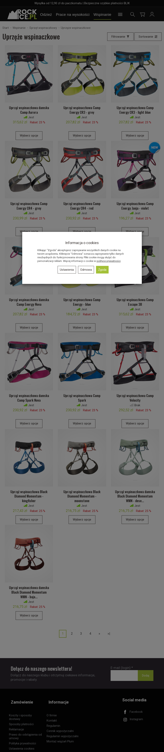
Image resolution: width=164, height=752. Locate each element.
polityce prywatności (109, 260)
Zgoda (102, 269)
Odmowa (86, 269)
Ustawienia (67, 269)
